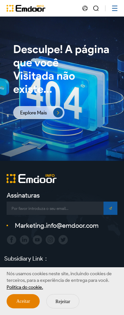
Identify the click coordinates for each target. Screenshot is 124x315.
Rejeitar (63, 301)
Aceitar (23, 301)
